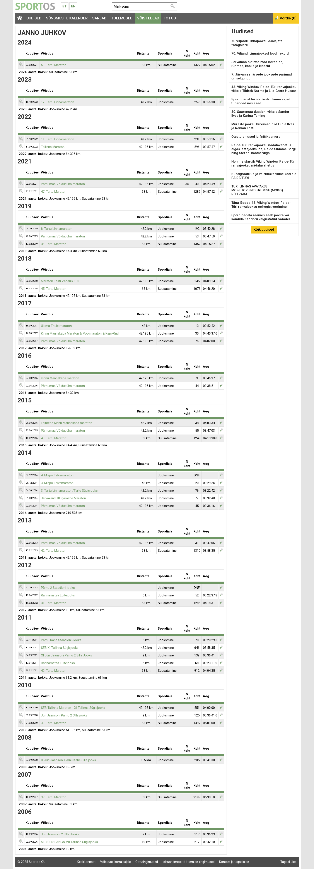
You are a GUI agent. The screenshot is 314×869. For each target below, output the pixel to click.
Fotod (170, 18)
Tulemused (122, 18)
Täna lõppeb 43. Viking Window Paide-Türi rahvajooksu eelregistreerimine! (261, 205)
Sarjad (99, 18)
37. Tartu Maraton (53, 797)
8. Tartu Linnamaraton (56, 229)
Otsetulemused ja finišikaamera (255, 137)
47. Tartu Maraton (53, 192)
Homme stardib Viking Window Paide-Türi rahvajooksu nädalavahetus (263, 163)
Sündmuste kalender (67, 18)
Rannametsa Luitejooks (58, 595)
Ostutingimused (146, 862)
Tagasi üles (288, 862)
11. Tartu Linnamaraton (57, 139)
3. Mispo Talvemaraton (57, 483)
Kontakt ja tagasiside (234, 862)
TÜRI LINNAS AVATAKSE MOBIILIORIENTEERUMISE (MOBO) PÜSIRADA (257, 190)
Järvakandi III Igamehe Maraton (63, 498)
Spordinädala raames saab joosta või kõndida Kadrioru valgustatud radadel (260, 217)
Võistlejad (148, 18)
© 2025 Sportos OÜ (31, 862)
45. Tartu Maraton (53, 289)
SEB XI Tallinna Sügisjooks (59, 648)
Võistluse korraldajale (115, 862)
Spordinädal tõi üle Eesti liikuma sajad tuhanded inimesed (260, 101)
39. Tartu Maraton (53, 723)
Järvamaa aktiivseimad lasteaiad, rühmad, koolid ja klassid (257, 64)
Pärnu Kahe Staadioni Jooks (61, 640)
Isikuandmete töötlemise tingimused (188, 862)
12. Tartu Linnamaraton (57, 102)
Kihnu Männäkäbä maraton (60, 378)
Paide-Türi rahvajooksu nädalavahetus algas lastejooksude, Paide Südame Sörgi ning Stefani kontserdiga (263, 149)
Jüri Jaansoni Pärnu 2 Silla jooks (64, 715)
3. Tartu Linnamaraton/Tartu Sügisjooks (69, 491)
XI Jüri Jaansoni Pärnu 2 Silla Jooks (66, 655)
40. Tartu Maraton (53, 671)
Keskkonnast (86, 862)
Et (64, 6)
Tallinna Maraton (53, 147)
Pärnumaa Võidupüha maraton (63, 184)
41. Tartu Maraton (53, 603)
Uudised (33, 18)
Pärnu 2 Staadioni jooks (58, 588)
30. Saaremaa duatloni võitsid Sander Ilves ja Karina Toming (260, 114)
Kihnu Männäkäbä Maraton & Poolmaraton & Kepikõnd (80, 333)
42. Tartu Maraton (53, 551)
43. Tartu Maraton (53, 438)
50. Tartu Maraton (53, 65)
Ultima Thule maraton (56, 326)
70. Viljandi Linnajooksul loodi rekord (260, 53)
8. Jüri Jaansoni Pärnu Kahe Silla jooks (68, 760)
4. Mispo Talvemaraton (57, 475)
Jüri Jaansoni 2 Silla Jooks (60, 834)
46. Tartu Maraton (53, 244)
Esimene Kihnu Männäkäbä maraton (66, 423)
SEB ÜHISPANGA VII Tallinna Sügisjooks (69, 842)
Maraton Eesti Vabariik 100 (60, 281)
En (73, 6)
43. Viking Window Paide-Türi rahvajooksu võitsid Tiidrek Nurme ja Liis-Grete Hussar (263, 89)
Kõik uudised (264, 229)
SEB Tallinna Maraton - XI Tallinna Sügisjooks (73, 708)
